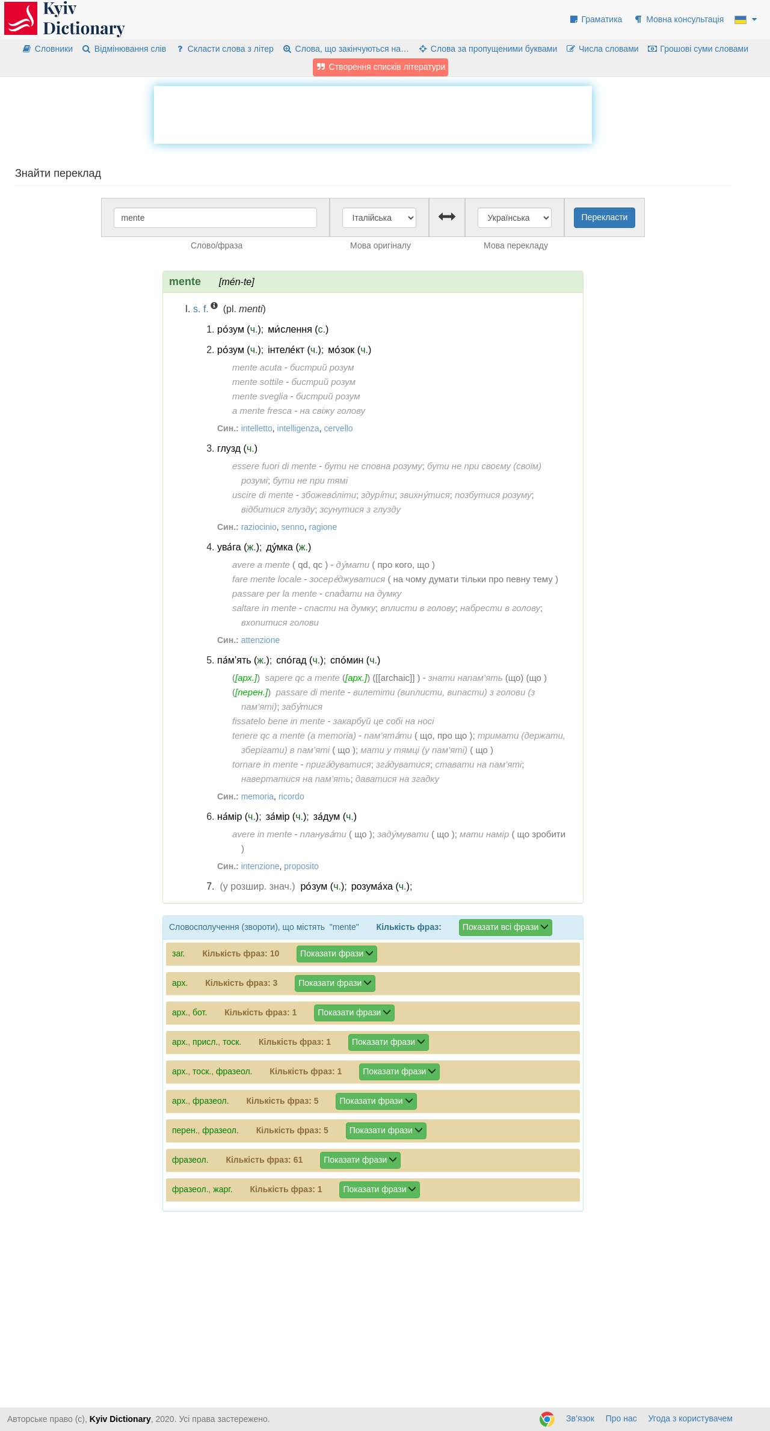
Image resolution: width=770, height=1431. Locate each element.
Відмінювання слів (123, 49)
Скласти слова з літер (224, 49)
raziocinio (259, 527)
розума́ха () (380, 886)
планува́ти (323, 834)
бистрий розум (322, 367)
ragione (323, 527)
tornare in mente (265, 764)
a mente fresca (262, 410)
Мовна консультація (678, 19)
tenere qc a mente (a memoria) (294, 735)
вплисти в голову (417, 608)
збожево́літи (328, 495)
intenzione (260, 866)
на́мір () (238, 816)
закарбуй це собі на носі (383, 721)
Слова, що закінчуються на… (345, 49)
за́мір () (286, 816)
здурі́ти (378, 495)
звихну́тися (424, 495)
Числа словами (602, 49)
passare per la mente (274, 593)
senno (293, 527)
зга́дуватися (403, 764)
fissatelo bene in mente (278, 721)
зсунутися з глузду (360, 509)
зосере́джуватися (347, 579)
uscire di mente (263, 495)
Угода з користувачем (690, 1418)
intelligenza (298, 428)
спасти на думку (339, 608)
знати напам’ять (465, 677)
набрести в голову (500, 608)
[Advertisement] (373, 113)
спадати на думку (363, 593)
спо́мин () (355, 660)
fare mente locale (266, 579)
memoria (257, 796)
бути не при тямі (310, 480)
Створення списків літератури (381, 67)
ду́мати (353, 564)
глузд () (237, 448)
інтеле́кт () (294, 350)
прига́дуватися (338, 764)
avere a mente (261, 564)
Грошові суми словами (698, 49)
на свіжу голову (332, 410)
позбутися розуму (493, 495)
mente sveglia (260, 396)
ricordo (291, 796)
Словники (47, 49)
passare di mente (310, 692)
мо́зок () (349, 350)
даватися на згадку (397, 779)
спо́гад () (299, 660)
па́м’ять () (243, 660)
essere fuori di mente (274, 466)
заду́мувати (403, 834)
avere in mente (262, 834)
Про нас (621, 1418)
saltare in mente (264, 608)
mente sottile (257, 382)
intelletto (257, 428)
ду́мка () (288, 547)
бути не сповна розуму (373, 466)
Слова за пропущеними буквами (487, 49)
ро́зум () (239, 329)
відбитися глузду (278, 509)
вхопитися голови (280, 622)
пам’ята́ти (387, 735)
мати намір (484, 834)
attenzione (260, 640)
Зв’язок (580, 1418)
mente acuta (257, 367)
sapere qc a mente (302, 677)
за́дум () (335, 816)
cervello (338, 428)
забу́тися (302, 706)
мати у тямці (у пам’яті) (413, 750)
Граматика (595, 19)
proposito (301, 866)
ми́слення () (298, 329)
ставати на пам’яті (478, 764)
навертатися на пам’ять (295, 779)
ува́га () (238, 547)
